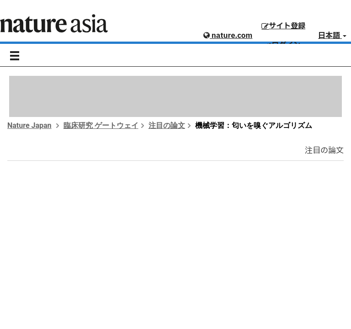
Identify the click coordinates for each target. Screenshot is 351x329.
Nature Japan (29, 125)
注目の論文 (167, 125)
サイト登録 (283, 26)
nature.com (227, 35)
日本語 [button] (332, 35)
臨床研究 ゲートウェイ (101, 125)
